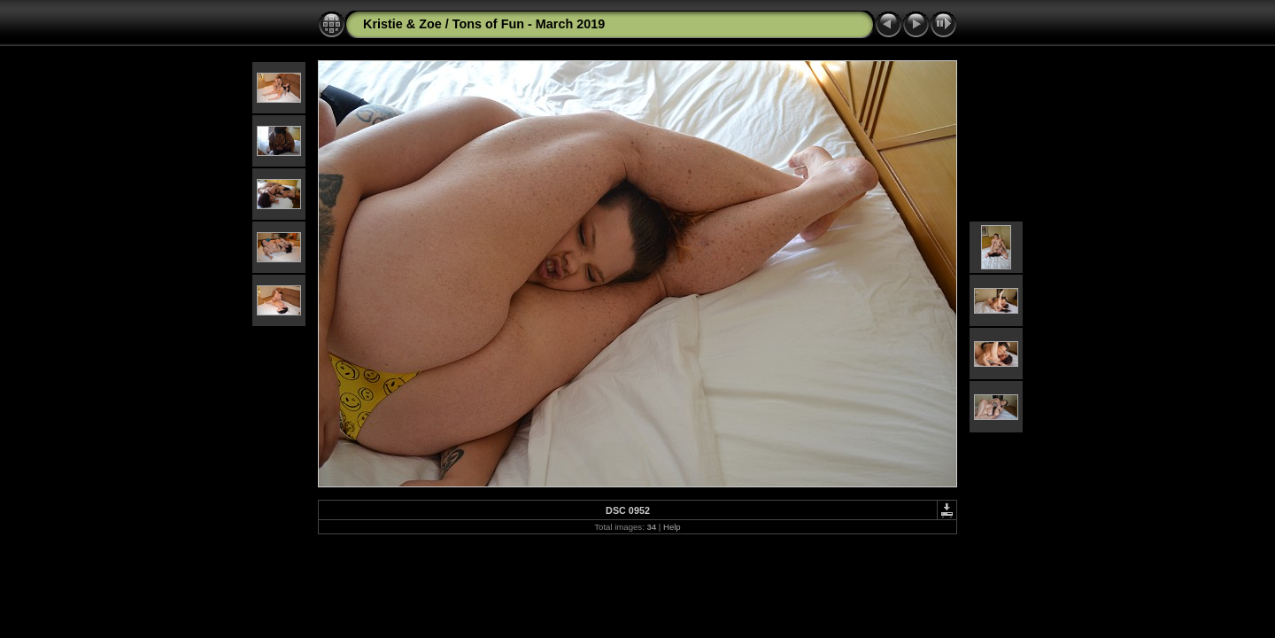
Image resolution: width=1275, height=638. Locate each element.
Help (672, 527)
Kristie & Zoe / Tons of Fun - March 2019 (484, 24)
